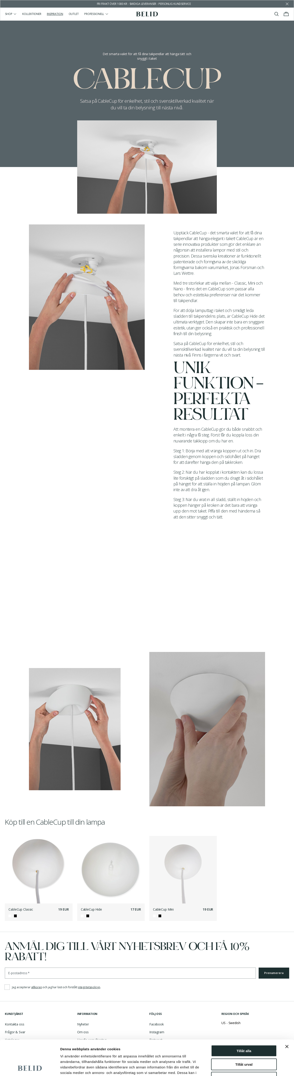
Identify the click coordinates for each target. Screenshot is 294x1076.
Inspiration (55, 14)
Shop (11, 14)
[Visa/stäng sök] (276, 14)
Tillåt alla (244, 1015)
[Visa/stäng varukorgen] (286, 14)
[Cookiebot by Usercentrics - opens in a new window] (30, 1067)
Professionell (96, 14)
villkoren (36, 987)
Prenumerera (274, 973)
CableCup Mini (163, 909)
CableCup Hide (91, 909)
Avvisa (243, 1042)
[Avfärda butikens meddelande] (287, 4)
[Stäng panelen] (286, 1011)
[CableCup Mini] (183, 869)
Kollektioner (31, 14)
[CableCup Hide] (111, 869)
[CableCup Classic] (38, 869)
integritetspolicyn (89, 987)
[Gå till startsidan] (147, 14)
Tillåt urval (244, 1029)
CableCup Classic (20, 909)
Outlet (74, 14)
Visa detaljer (249, 1067)
